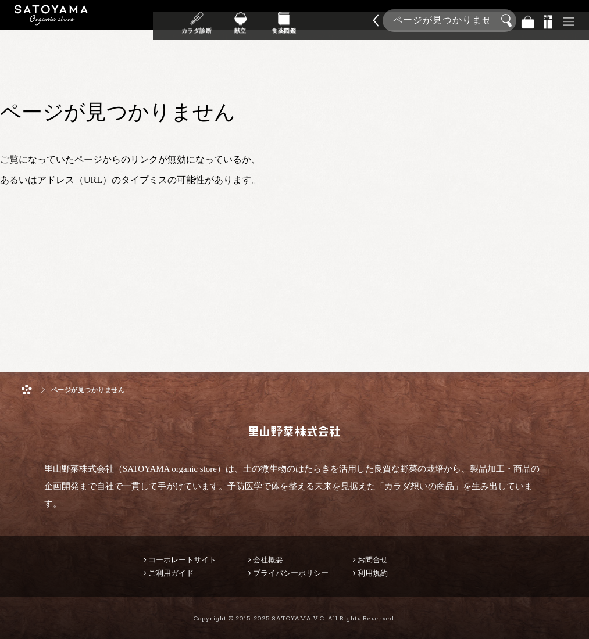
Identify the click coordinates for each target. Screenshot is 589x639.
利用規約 (373, 573)
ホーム (27, 389)
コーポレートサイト (182, 559)
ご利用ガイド (171, 573)
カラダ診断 (196, 28)
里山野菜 (51, 20)
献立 (240, 28)
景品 (548, 20)
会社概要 (268, 559)
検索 (508, 21)
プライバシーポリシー (291, 573)
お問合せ (373, 559)
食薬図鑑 (284, 28)
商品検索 (577, 18)
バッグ (528, 20)
